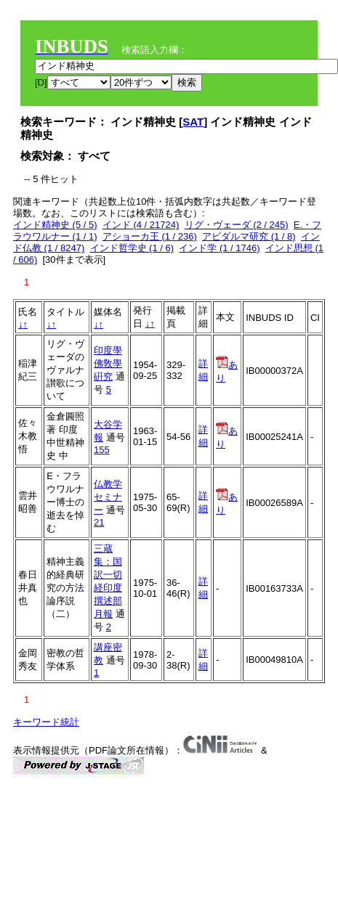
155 (102, 449)
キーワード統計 (46, 722)
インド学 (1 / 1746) (219, 247)
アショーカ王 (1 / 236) (149, 236)
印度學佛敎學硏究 (108, 363)
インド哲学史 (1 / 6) (132, 247)
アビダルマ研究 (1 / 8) (249, 236)
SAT (193, 121)
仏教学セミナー (108, 496)
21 (99, 522)
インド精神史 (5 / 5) (55, 224)
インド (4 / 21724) (141, 224)
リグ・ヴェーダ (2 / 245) (237, 224)
